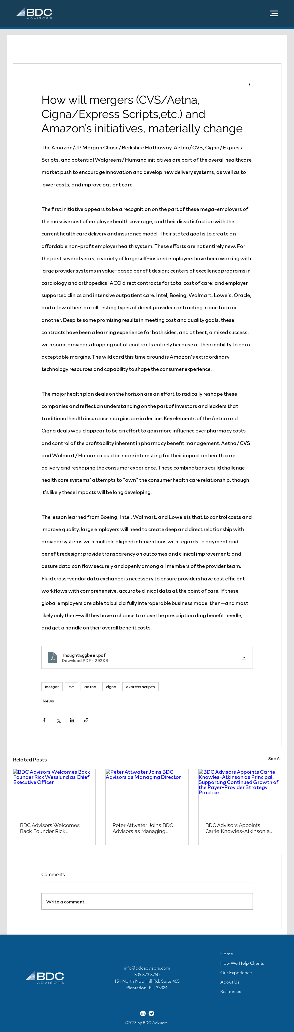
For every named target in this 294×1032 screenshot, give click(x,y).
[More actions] (249, 84)
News (48, 701)
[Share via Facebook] (44, 720)
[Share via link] (86, 720)
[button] (274, 13)
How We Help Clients (242, 963)
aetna (90, 686)
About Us (229, 982)
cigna (111, 686)
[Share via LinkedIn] (72, 720)
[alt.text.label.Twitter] (151, 1013)
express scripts (140, 686)
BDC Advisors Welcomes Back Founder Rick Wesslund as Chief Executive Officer (50, 828)
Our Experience (236, 972)
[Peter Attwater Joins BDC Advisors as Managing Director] (147, 792)
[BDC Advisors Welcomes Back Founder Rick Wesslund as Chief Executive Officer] (54, 792)
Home (226, 953)
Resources (230, 991)
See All (274, 758)
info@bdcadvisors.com (147, 968)
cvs (72, 686)
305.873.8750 (146, 974)
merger (52, 686)
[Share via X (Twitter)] (58, 720)
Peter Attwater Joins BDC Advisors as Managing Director (143, 828)
